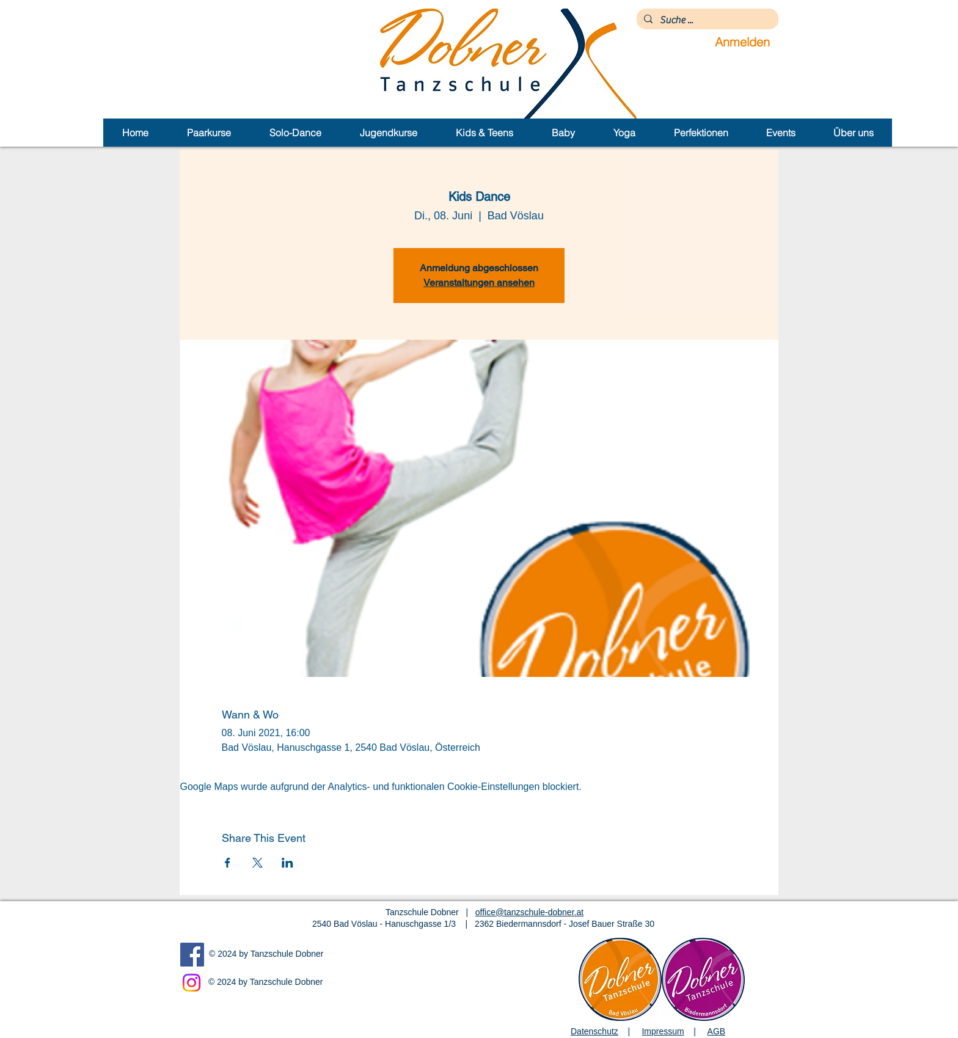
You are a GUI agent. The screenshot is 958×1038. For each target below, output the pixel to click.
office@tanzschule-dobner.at (529, 912)
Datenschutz (594, 1031)
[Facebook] (192, 955)
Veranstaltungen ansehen (479, 282)
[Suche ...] (706, 20)
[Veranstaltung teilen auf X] (257, 863)
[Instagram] (191, 983)
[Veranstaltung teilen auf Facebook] (227, 863)
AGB (717, 1031)
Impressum (663, 1031)
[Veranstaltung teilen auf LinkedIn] (287, 863)
